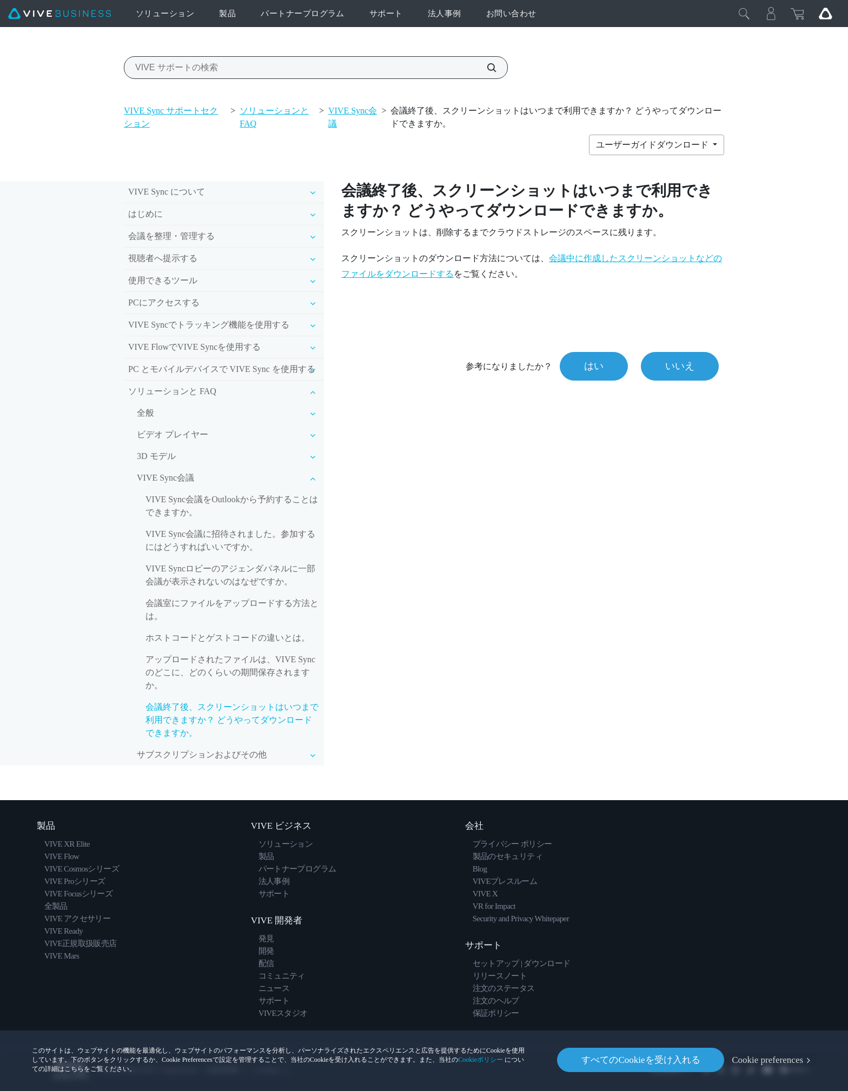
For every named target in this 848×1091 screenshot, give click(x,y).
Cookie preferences (767, 1060)
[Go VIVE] (825, 13)
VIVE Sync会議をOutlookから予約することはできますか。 (231, 506)
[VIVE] (59, 13)
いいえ (679, 366)
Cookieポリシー (480, 1059)
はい (594, 366)
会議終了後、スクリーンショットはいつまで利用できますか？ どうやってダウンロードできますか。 (232, 719)
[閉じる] (744, 13)
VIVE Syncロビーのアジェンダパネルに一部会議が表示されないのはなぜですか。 (230, 575)
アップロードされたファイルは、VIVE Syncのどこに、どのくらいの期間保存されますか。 (230, 672)
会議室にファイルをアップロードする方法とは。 (232, 609)
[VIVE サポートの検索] (485, 67)
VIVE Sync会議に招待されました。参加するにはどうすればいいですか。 (230, 540)
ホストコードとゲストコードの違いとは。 (227, 637)
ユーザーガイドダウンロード (653, 144)
